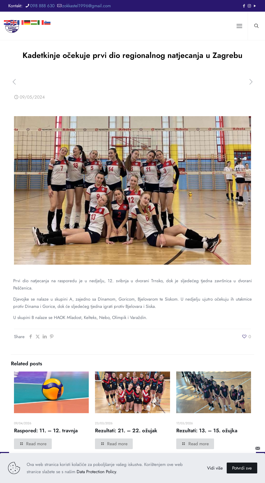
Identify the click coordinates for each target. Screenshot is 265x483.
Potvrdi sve (242, 468)
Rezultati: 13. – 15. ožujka (206, 430)
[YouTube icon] (255, 6)
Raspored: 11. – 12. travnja (46, 430)
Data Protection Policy (96, 472)
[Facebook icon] (244, 6)
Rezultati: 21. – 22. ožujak (126, 430)
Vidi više (215, 468)
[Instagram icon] (249, 6)
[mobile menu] (239, 25)
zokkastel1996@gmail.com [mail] (86, 6)
